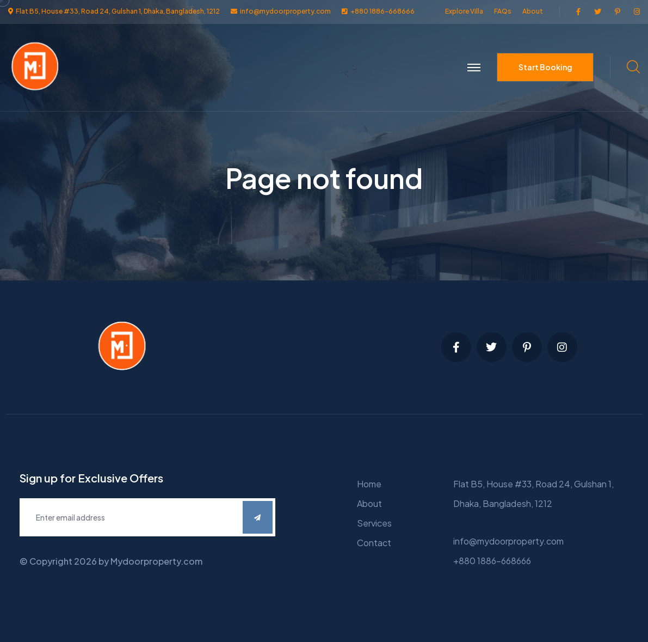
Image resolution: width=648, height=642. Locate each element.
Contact (374, 542)
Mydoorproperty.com (156, 561)
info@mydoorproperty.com (508, 541)
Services (374, 523)
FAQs (502, 11)
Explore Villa (464, 11)
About (532, 11)
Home (369, 484)
